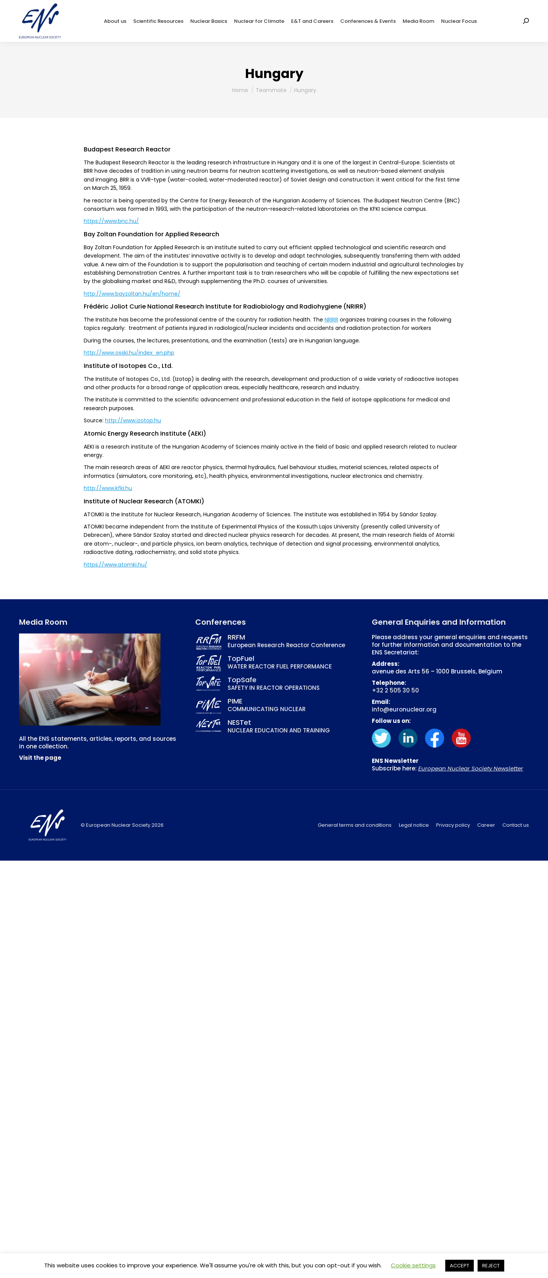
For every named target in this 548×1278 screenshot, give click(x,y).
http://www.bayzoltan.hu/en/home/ (132, 294)
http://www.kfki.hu (108, 488)
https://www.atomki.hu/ (115, 564)
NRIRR (331, 319)
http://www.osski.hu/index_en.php (129, 353)
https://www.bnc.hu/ (111, 221)
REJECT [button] (491, 1265)
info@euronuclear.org (404, 709)
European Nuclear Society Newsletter (470, 768)
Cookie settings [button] (413, 1265)
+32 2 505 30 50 (395, 690)
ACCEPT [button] (459, 1265)
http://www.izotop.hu (133, 420)
